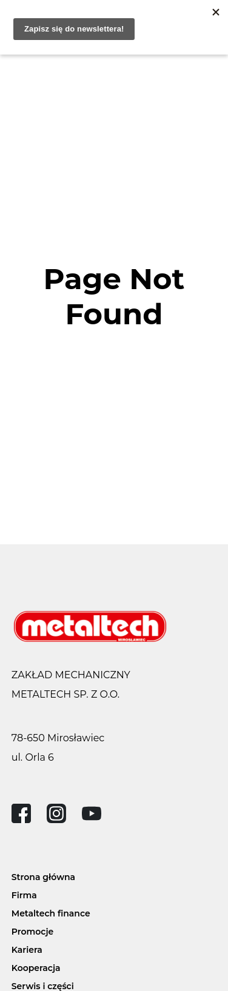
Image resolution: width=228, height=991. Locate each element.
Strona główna (43, 877)
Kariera (27, 949)
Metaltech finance (51, 913)
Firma (24, 895)
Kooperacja (36, 968)
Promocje (33, 931)
